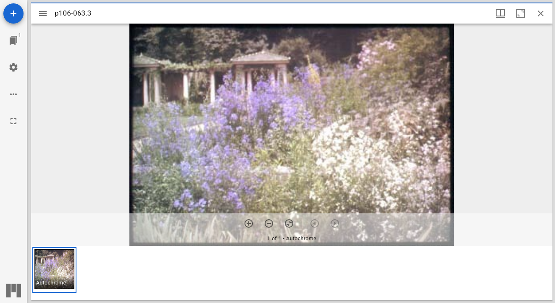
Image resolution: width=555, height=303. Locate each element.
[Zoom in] (249, 223)
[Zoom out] (269, 223)
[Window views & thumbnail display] (500, 13)
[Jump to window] (13, 40)
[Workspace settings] (13, 67)
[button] (54, 270)
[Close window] (541, 13)
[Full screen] (13, 121)
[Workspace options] (13, 94)
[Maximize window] (520, 13)
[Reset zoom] (289, 223)
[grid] (291, 273)
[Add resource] (13, 13)
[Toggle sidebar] (43, 13)
